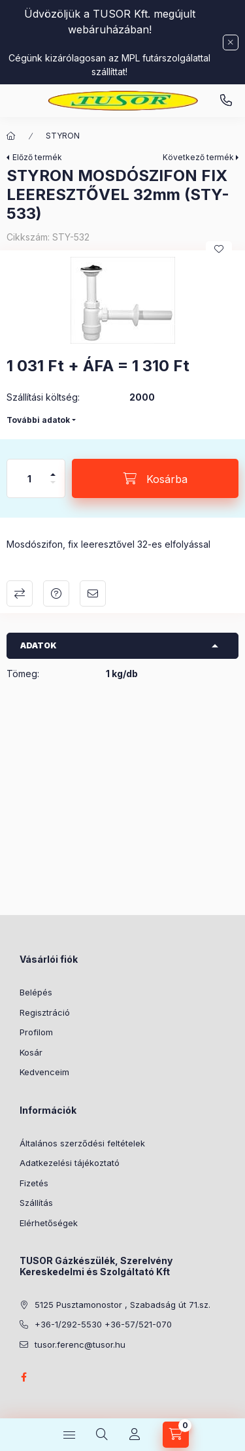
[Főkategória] (11, 136)
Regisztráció (45, 1012)
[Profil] (135, 1435)
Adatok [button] (38, 645)
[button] (122, 300)
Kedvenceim (44, 1072)
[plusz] (53, 468)
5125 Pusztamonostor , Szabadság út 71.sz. (122, 1304)
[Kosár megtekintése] (176, 1435)
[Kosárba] (155, 478)
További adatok (38, 420)
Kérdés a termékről (56, 593)
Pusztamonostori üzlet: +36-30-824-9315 (226, 101)
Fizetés (34, 1183)
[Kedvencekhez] (219, 249)
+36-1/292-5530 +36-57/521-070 (103, 1324)
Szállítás (36, 1202)
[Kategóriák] (69, 1435)
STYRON (63, 136)
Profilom (36, 1032)
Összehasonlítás (20, 593)
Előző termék (37, 157)
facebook (23, 1377)
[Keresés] (102, 1435)
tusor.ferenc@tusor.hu (80, 1344)
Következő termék (198, 157)
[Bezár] (230, 42)
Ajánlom (93, 593)
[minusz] (53, 487)
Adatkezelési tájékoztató (70, 1163)
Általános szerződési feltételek (82, 1143)
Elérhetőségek (49, 1223)
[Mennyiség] (29, 478)
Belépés (36, 992)
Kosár (31, 1052)
